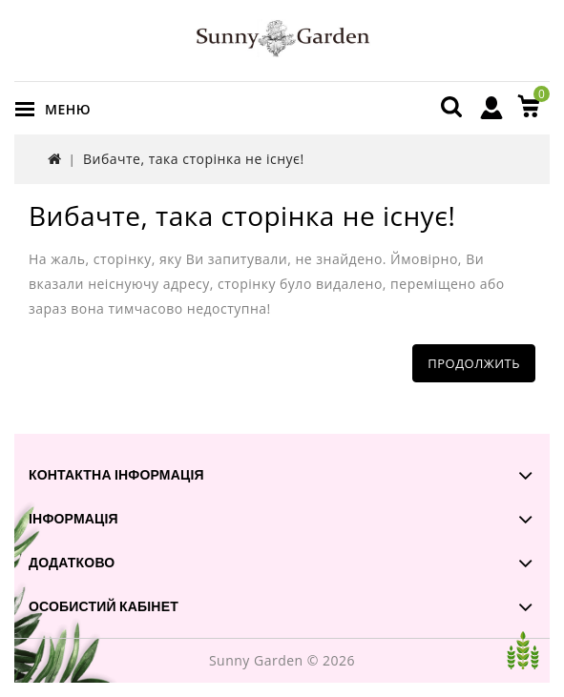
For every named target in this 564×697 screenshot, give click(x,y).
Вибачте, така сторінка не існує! (193, 159)
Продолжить (474, 363)
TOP (523, 650)
